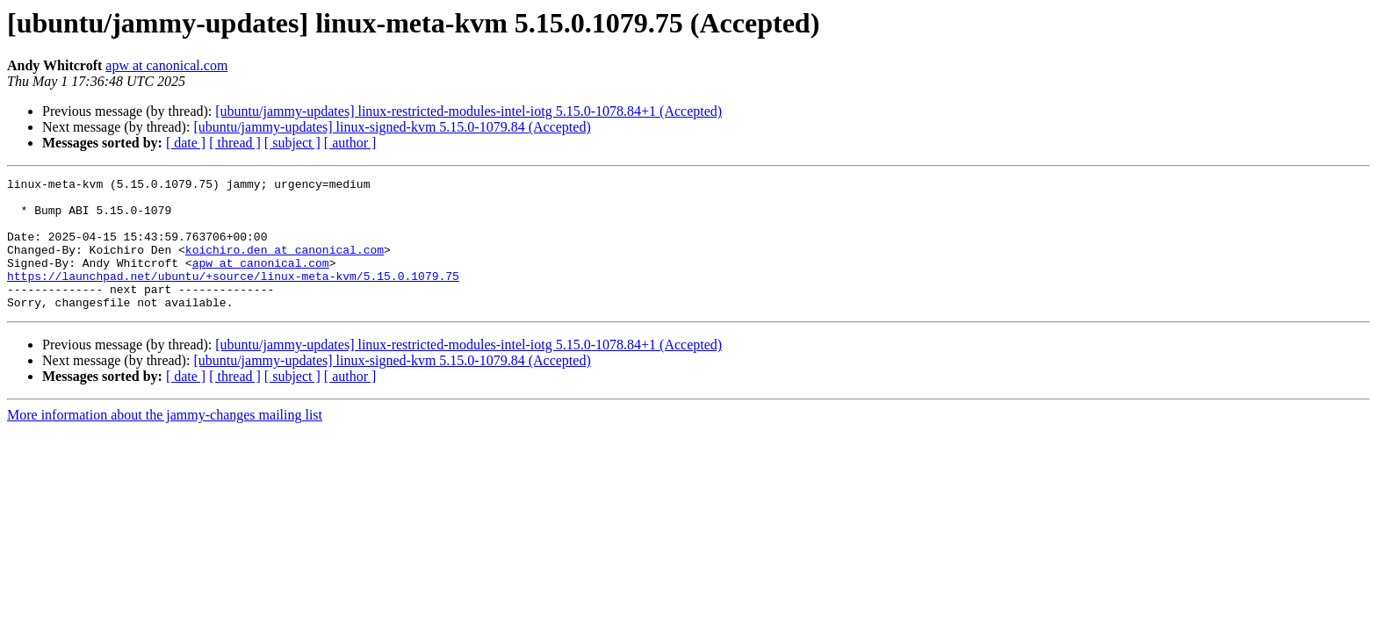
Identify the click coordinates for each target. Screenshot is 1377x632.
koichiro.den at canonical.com (284, 265)
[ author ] (350, 142)
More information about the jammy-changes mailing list (164, 441)
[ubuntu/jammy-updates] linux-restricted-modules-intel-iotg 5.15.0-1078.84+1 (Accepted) (468, 111)
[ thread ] (235, 142)
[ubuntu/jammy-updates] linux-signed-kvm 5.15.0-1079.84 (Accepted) (391, 126)
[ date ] (185, 142)
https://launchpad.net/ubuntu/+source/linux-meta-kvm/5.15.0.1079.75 (233, 297)
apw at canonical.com (166, 65)
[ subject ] (292, 142)
